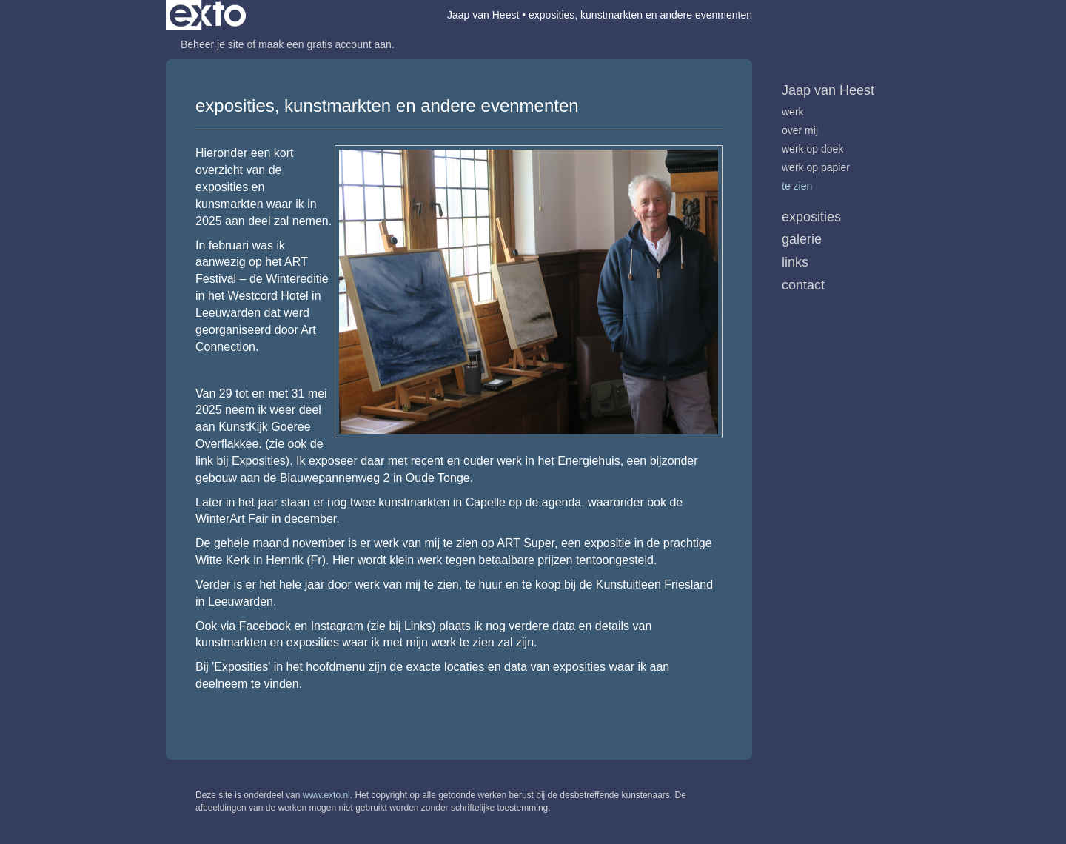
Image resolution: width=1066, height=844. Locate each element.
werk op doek (812, 149)
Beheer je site (212, 44)
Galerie (802, 239)
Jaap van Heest (483, 15)
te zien (797, 186)
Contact (803, 285)
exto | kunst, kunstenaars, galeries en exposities (207, 15)
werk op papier (816, 167)
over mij (800, 130)
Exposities (811, 217)
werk (793, 112)
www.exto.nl (326, 795)
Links (795, 262)
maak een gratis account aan (325, 44)
